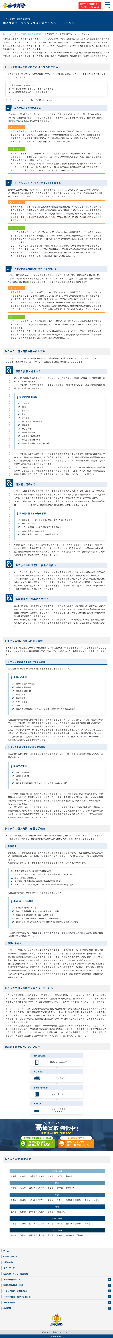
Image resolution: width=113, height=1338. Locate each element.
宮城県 (41, 1176)
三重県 (97, 1199)
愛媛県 (78, 1223)
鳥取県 (14, 1223)
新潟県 (14, 1199)
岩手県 (32, 1176)
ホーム (6, 1250)
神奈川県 (70, 1188)
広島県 (41, 1223)
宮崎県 (60, 1235)
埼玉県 (41, 1188)
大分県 (50, 1235)
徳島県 (60, 1223)
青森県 (23, 1176)
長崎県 (32, 1235)
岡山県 (32, 1223)
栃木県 (23, 1188)
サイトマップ (9, 1268)
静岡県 (78, 1199)
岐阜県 (69, 1199)
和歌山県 (61, 1211)
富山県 (23, 1199)
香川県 (69, 1223)
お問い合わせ (9, 1262)
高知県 (87, 1223)
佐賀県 (23, 1235)
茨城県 (14, 1188)
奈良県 (50, 1211)
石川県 (32, 1199)
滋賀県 (14, 1211)
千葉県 (50, 1188)
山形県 (60, 1176)
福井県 (41, 1199)
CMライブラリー (10, 1256)
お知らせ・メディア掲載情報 (15, 1273)
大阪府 (32, 1211)
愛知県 (87, 1199)
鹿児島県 (70, 1235)
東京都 (60, 1188)
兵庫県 (41, 1211)
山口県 (50, 1223)
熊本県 (41, 1235)
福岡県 (14, 1235)
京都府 (23, 1211)
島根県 (23, 1223)
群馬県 (32, 1188)
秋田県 (50, 1176)
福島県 (69, 1176)
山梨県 (50, 1199)
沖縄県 (80, 1235)
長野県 (60, 1199)
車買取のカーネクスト (62, 1332)
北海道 (14, 1176)
